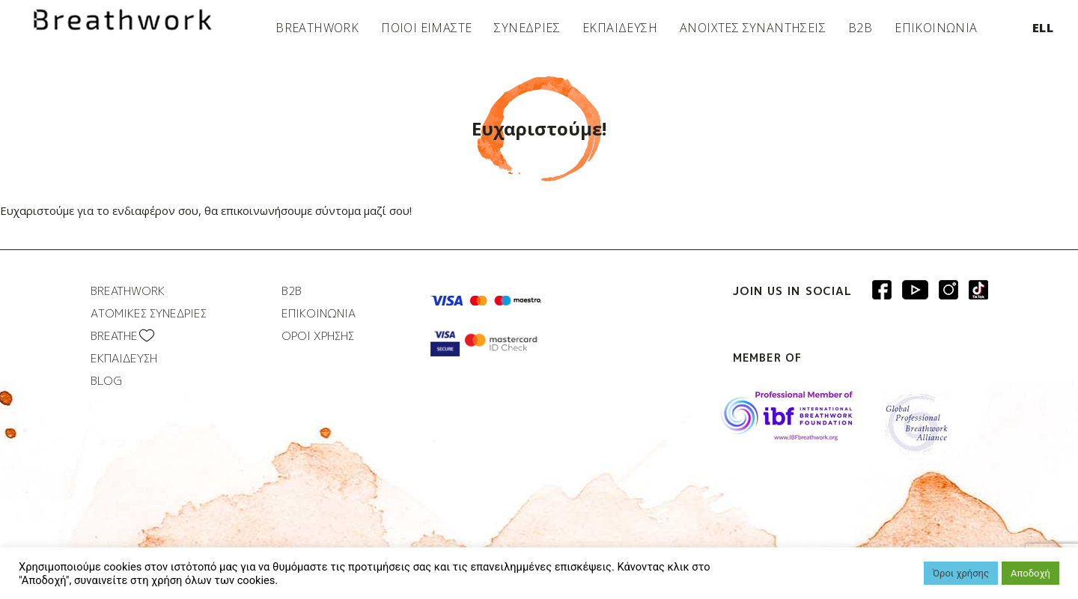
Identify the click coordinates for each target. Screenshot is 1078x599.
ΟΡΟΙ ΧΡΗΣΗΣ (317, 336)
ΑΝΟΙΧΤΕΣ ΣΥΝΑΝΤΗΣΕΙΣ (753, 27)
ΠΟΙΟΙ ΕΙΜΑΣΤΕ (426, 27)
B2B (860, 27)
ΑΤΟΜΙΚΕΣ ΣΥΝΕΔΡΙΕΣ (149, 313)
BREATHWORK (317, 27)
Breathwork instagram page (978, 290)
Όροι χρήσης (961, 573)
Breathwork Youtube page (915, 290)
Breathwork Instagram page (948, 290)
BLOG (106, 381)
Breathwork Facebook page (882, 290)
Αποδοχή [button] (1030, 573)
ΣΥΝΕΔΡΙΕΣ (527, 27)
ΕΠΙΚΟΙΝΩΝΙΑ (936, 27)
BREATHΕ (114, 336)
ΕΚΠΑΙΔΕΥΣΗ (619, 27)
